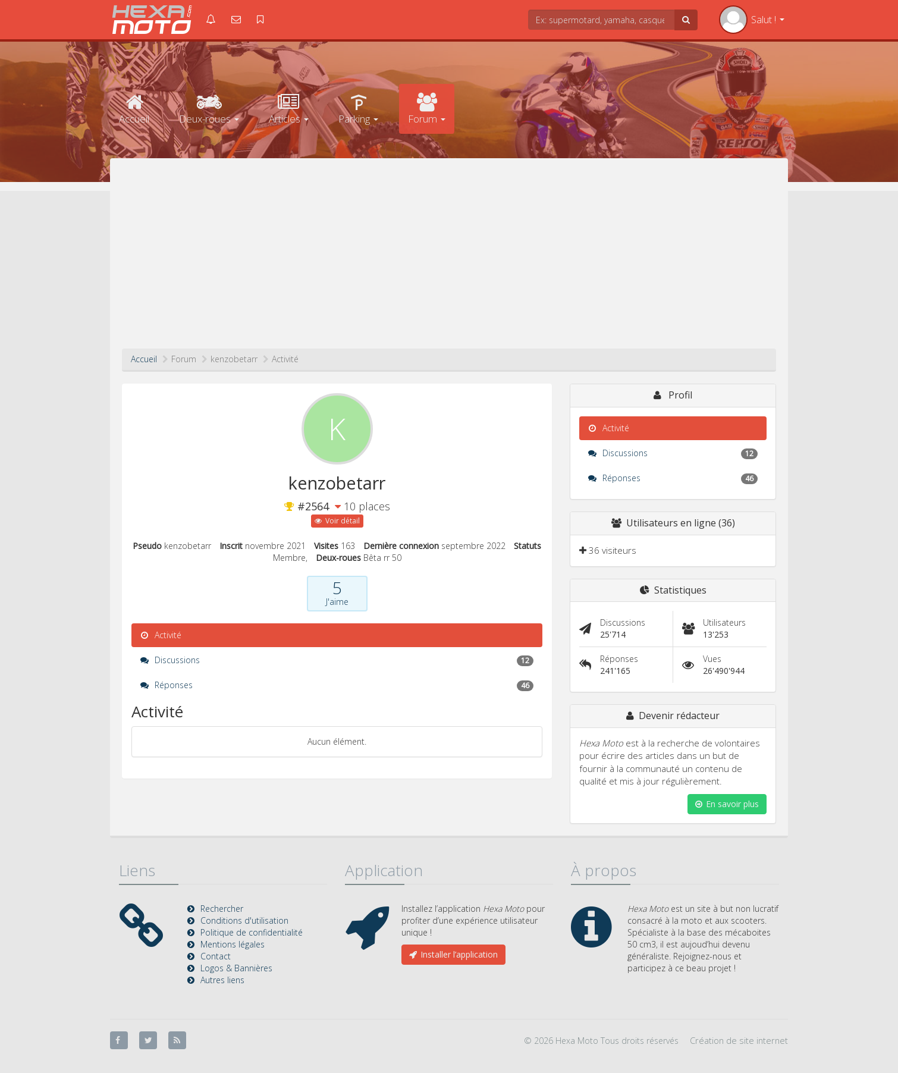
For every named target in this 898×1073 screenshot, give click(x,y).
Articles (289, 109)
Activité (160, 635)
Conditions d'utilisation (244, 920)
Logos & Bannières (236, 968)
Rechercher (221, 908)
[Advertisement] (449, 259)
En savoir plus (727, 804)
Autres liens (222, 980)
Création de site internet (739, 1040)
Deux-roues (209, 109)
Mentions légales (232, 944)
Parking (358, 109)
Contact (215, 956)
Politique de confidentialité (251, 932)
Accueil (134, 109)
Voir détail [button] (337, 521)
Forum (426, 109)
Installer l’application (453, 954)
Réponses (336, 685)
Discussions (336, 660)
